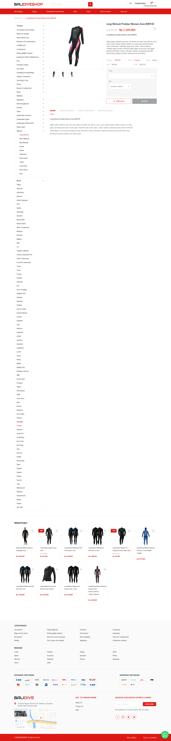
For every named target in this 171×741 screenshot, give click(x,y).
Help (77, 710)
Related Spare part (105, 110)
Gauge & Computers (24, 76)
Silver (18, 464)
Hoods (21, 146)
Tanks (18, 111)
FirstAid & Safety (22, 65)
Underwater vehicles (120, 640)
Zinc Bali (19, 507)
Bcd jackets (18, 637)
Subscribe (149, 704)
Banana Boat (21, 223)
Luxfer (19, 352)
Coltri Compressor (23, 258)
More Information (67, 110)
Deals (88, 11)
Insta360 (20, 344)
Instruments (84, 633)
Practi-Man (20, 414)
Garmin (19, 317)
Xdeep (19, 499)
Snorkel (19, 108)
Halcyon (19, 328)
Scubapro (50, 655)
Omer (16, 663)
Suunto (19, 480)
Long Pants (23, 166)
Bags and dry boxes (21, 633)
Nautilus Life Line (23, 371)
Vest (20, 174)
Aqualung (20, 212)
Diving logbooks (52, 630)
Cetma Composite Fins (24, 255)
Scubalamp (20, 437)
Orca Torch (20, 398)
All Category (18, 11)
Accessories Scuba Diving (25, 30)
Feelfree (19, 305)
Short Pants (23, 170)
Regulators (20, 100)
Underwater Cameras (24, 115)
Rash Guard (23, 158)
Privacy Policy (131, 738)
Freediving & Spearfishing (55, 11)
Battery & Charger (23, 34)
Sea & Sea (20, 441)
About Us (124, 11)
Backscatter (21, 220)
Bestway (19, 231)
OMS (18, 394)
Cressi (19, 266)
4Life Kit (19, 188)
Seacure (19, 453)
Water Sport (21, 127)
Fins (18, 61)
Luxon (19, 356)
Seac (18, 449)
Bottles (16, 640)
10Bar (19, 185)
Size (110, 81)
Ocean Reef (21, 379)
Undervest (22, 154)
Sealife (19, 457)
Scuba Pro (20, 433)
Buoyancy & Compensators (26, 41)
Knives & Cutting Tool (24, 88)
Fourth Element (22, 313)
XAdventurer (21, 496)
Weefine (19, 492)
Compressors (21, 49)
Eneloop (19, 297)
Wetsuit (19, 131)
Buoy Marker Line (23, 38)
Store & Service (105, 11)
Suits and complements (121, 637)
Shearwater (20, 461)
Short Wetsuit (24, 139)
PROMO (19, 96)
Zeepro (19, 503)
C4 (18, 247)
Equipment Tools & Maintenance (28, 57)
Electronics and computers (56, 637)
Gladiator (20, 321)
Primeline (20, 422)
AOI (18, 204)
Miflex (19, 363)
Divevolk (20, 282)
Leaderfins (20, 348)
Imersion (20, 340)
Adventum (20, 192)
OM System (21, 391)
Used (75, 11)
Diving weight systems (54, 633)
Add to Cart (120, 101)
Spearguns (116, 633)
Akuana (19, 196)
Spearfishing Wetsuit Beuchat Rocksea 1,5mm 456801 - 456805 (146, 550)
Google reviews (140, 3)
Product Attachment (86, 110)
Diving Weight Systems (24, 53)
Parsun (19, 406)
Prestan (19, 418)
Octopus (20, 383)
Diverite (19, 278)
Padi (18, 402)
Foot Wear (20, 69)
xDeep (82, 652)
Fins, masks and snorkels (55, 640)
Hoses (19, 84)
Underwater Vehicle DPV (25, 123)
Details (53, 110)
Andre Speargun (22, 200)
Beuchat (19, 235)
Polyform (20, 410)
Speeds (19, 472)
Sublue (19, 476)
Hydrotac (20, 332)
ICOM (19, 336)
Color (110, 71)
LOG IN (150, 6)
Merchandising (85, 637)
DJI (18, 286)
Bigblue (19, 239)
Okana (19, 387)
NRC (18, 375)
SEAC (114, 652)
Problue (19, 426)
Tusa (18, 484)
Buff (18, 243)
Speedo (19, 468)
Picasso (82, 659)
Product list (18, 18)
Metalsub (50, 659)
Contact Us (79, 706)
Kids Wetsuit (23, 142)
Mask (18, 92)
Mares (19, 360)
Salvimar (19, 429)
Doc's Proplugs (22, 290)
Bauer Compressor (23, 227)
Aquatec (19, 216)
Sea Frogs (20, 445)
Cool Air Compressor (24, 262)
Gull (18, 325)
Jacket (21, 162)
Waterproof (21, 488)
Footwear (83, 630)
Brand (34, 11)
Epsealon (20, 301)
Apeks (19, 208)
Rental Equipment (23, 104)
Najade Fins (21, 367)
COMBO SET (21, 45)
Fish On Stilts (21, 309)
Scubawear (116, 630)
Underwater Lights (23, 119)
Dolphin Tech (21, 293)
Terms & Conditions (150, 738)
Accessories (18, 630)
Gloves (21, 150)
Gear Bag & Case (22, 80)
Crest (18, 270)
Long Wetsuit (24, 135)
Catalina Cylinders (23, 251)
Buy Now (144, 101)
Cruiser (19, 274)
